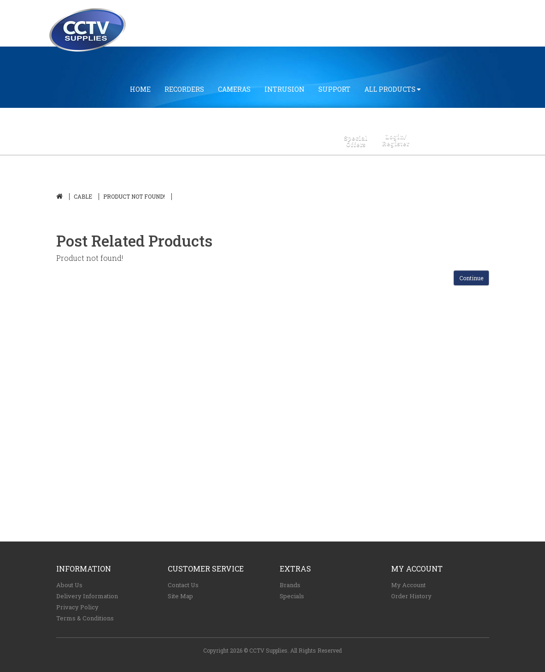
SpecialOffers (356, 141)
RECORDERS (184, 89)
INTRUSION (284, 89)
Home (140, 89)
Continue (471, 278)
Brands (290, 585)
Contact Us (183, 585)
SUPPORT (334, 89)
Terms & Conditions (85, 618)
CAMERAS (234, 89)
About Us (69, 585)
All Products (392, 89)
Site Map (180, 596)
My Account (408, 585)
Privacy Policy (77, 607)
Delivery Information (87, 596)
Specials (292, 596)
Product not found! (134, 196)
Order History (411, 596)
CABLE (83, 196)
